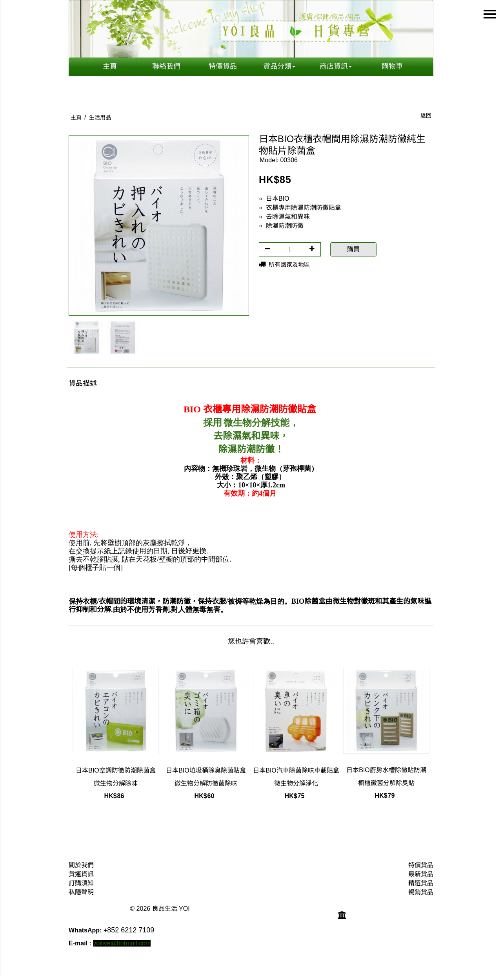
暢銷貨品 (420, 892)
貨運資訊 (81, 874)
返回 (425, 115)
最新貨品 (420, 874)
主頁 (110, 66)
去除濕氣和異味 (288, 216)
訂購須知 (81, 883)
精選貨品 (420, 883)
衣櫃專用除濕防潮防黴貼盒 (303, 207)
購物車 (392, 66)
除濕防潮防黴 (285, 225)
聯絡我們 (166, 66)
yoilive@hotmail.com (122, 943)
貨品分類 (279, 66)
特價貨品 (223, 66)
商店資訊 (336, 66)
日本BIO (277, 198)
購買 (353, 249)
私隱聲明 (81, 892)
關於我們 (81, 865)
